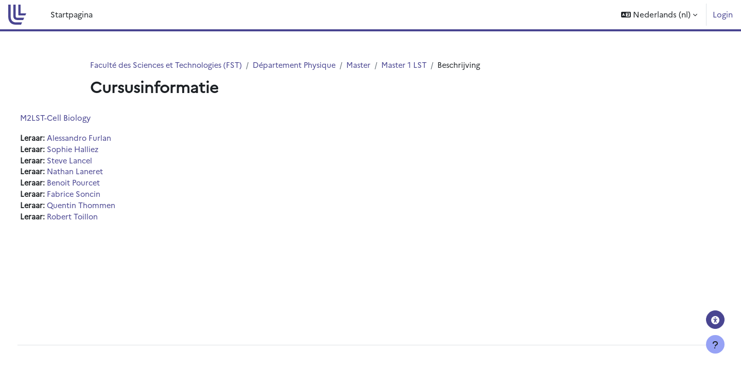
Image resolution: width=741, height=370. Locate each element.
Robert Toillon (93, 219)
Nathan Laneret (95, 173)
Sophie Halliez (93, 149)
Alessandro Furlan (99, 138)
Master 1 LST (415, 65)
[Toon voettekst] (715, 344)
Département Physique (302, 65)
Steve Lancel (89, 161)
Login (723, 14)
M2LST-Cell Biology (74, 118)
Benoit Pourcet (94, 184)
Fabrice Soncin (93, 196)
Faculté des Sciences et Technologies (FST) (169, 65)
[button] (659, 14)
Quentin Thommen (101, 207)
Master (368, 65)
